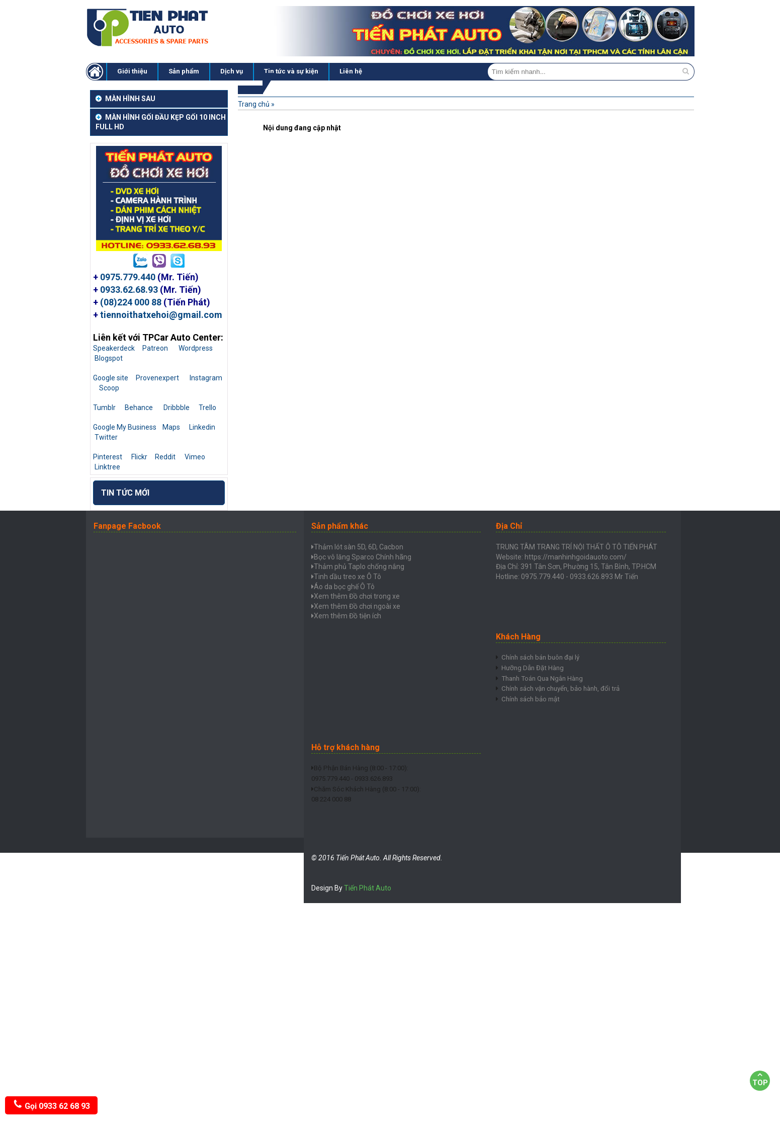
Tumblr (104, 407)
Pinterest (107, 457)
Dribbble (176, 407)
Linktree (107, 467)
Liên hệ (350, 71)
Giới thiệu (132, 71)
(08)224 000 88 (130, 302)
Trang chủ (254, 104)
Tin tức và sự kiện (291, 71)
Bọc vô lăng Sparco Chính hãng (362, 557)
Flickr (139, 457)
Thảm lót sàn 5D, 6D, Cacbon (358, 547)
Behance (139, 407)
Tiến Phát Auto (367, 888)
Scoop (109, 388)
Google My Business (124, 427)
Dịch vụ (231, 71)
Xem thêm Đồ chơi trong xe (357, 596)
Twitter (106, 437)
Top (760, 1079)
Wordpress (196, 348)
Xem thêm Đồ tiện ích (347, 616)
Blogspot (109, 358)
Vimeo (195, 457)
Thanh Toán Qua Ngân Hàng (545, 687)
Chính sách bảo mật (532, 717)
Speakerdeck (114, 348)
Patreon (155, 348)
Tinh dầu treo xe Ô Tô (347, 577)
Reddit (165, 457)
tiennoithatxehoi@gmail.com (161, 314)
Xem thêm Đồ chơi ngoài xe (357, 606)
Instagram (206, 378)
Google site (110, 378)
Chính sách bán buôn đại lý (543, 658)
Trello (207, 407)
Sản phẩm (183, 71)
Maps (171, 427)
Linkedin (202, 427)
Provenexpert (157, 378)
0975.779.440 (127, 277)
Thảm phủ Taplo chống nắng (359, 566)
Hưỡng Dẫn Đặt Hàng (534, 673)
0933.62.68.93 (129, 289)
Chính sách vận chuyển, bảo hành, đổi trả (565, 702)
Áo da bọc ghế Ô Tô (344, 587)
